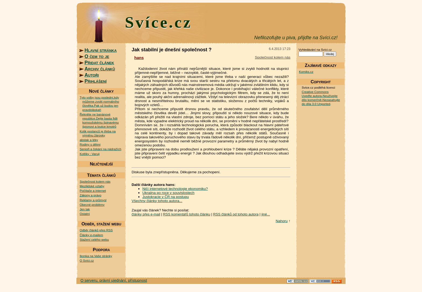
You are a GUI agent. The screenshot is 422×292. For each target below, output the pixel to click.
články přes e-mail (146, 214)
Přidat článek (99, 62)
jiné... (265, 214)
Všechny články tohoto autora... (157, 201)
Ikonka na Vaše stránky (96, 256)
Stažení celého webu (94, 239)
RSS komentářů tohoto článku (186, 214)
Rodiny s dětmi (90, 144)
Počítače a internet (93, 190)
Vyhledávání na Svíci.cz (315, 49)
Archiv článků (100, 68)
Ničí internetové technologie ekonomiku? (175, 189)
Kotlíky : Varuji (90, 154)
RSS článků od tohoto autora (236, 214)
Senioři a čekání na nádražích (100, 149)
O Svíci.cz (87, 260)
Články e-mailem (91, 235)
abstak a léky (89, 140)
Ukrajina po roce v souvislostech (168, 193)
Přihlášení (96, 81)
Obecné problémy (92, 204)
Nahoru (281, 221)
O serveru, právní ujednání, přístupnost (113, 280)
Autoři (92, 75)
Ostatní (85, 213)
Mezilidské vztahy (92, 186)
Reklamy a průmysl (93, 200)
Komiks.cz (306, 71)
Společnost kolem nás (95, 181)
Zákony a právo (90, 195)
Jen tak (85, 209)
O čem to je (97, 56)
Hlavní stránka (101, 50)
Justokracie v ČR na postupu (165, 197)
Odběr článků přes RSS (96, 230)
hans (139, 57)
